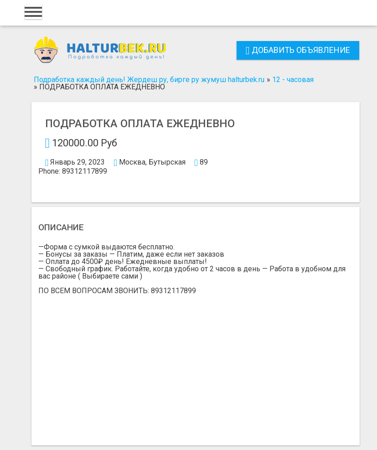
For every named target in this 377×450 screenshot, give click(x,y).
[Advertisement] (195, 363)
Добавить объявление (298, 50)
